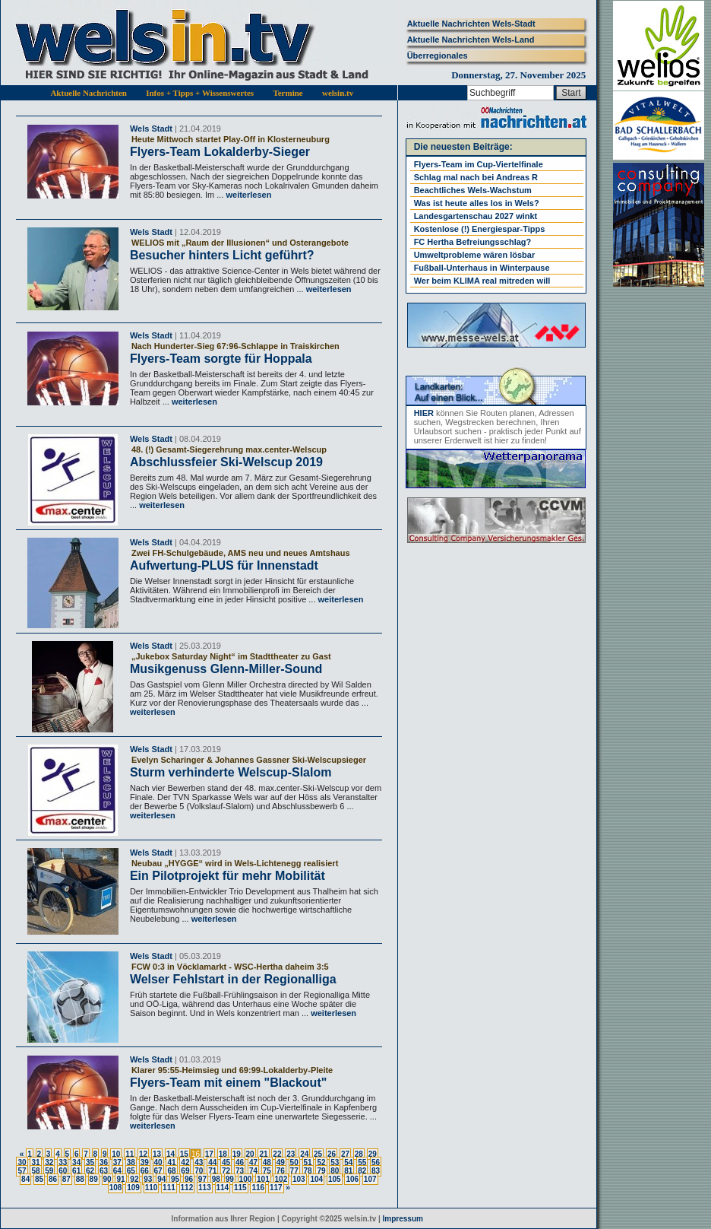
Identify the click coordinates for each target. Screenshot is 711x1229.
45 (226, 1162)
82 (362, 1171)
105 (334, 1179)
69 (185, 1171)
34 (76, 1162)
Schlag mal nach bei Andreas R (476, 177)
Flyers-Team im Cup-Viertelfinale (478, 164)
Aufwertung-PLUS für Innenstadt (224, 565)
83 (375, 1171)
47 (253, 1162)
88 (80, 1179)
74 (253, 1171)
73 (239, 1171)
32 (49, 1162)
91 (120, 1179)
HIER (424, 413)
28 (359, 1154)
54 (348, 1162)
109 (133, 1187)
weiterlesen (247, 194)
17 (209, 1154)
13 (157, 1154)
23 (290, 1154)
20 (250, 1154)
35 (90, 1162)
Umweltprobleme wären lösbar (475, 254)
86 (53, 1179)
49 (280, 1162)
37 (117, 1162)
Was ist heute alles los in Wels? (476, 203)
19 (236, 1154)
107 (370, 1179)
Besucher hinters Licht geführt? (222, 255)
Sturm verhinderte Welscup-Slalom (231, 772)
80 (334, 1171)
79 (321, 1171)
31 (35, 1162)
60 (62, 1171)
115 (240, 1187)
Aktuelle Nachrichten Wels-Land (471, 39)
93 (148, 1179)
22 (277, 1154)
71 (212, 1171)
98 (216, 1179)
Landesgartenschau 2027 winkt (476, 216)
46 (239, 1162)
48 (267, 1162)
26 (331, 1154)
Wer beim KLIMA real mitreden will (482, 280)
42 (185, 1162)
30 (21, 1162)
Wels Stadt (151, 128)
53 (334, 1162)
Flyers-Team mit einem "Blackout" (228, 1082)
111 (169, 1187)
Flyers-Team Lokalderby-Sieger (220, 151)
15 (184, 1154)
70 (198, 1171)
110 (151, 1187)
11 (129, 1154)
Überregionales (437, 55)
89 (94, 1179)
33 (62, 1162)
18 (223, 1154)
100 (245, 1179)
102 (281, 1179)
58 (35, 1171)
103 (298, 1179)
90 (107, 1179)
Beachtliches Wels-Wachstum (473, 190)
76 (280, 1171)
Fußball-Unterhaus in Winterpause (482, 267)
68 (171, 1171)
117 (276, 1187)
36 (104, 1162)
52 (321, 1162)
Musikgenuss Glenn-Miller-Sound (226, 668)
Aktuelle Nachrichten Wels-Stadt (471, 23)
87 (66, 1179)
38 (131, 1162)
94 (161, 1179)
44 (212, 1162)
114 (222, 1187)
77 (294, 1171)
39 (145, 1162)
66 (145, 1171)
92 (134, 1179)
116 (257, 1187)
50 (294, 1162)
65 (131, 1171)
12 (143, 1154)
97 (202, 1179)
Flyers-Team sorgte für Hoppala (221, 358)
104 (316, 1179)
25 (318, 1154)
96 (189, 1179)
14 (170, 1154)
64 (117, 1171)
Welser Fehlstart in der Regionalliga (233, 979)
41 (171, 1162)
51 (308, 1162)
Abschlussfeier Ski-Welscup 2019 (226, 462)
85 (39, 1179)
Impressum (403, 1219)
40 (158, 1162)
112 (187, 1187)
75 (267, 1171)
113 (204, 1187)
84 (25, 1179)
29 (372, 1154)
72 (226, 1171)
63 (104, 1171)
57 (21, 1171)
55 (362, 1162)
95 (175, 1179)
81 (348, 1171)
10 (116, 1154)
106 (352, 1179)
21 (263, 1154)
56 (375, 1162)
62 (90, 1171)
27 (345, 1154)
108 (115, 1187)
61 (76, 1171)
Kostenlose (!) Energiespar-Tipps (479, 228)
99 (230, 1179)
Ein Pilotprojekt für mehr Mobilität (227, 875)
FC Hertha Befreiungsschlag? (473, 241)
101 (263, 1179)
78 (308, 1171)
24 (304, 1154)
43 (198, 1162)
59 (49, 1171)
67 (158, 1171)
